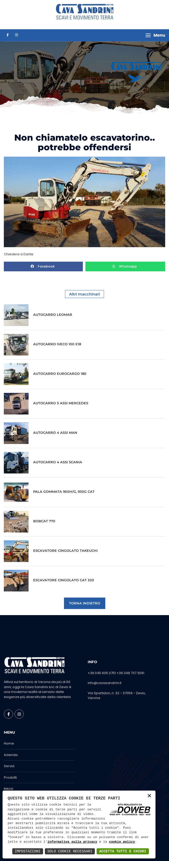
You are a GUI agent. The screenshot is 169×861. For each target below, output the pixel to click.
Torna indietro (84, 603)
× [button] (149, 796)
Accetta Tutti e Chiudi (122, 851)
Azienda (11, 754)
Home (9, 743)
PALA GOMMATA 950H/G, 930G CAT (64, 491)
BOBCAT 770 (44, 521)
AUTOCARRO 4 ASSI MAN (55, 432)
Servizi (9, 766)
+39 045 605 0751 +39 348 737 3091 (116, 673)
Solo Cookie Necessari (69, 851)
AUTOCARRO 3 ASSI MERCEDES (60, 403)
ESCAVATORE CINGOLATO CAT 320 (63, 580)
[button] (155, 35)
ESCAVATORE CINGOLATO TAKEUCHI (65, 550)
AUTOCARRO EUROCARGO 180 (59, 373)
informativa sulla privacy (72, 842)
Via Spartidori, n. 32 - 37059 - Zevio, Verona (117, 696)
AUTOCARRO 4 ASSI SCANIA (57, 462)
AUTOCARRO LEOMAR (52, 314)
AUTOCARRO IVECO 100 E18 (57, 344)
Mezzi (8, 788)
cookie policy (122, 842)
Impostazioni (28, 851)
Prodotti (10, 777)
